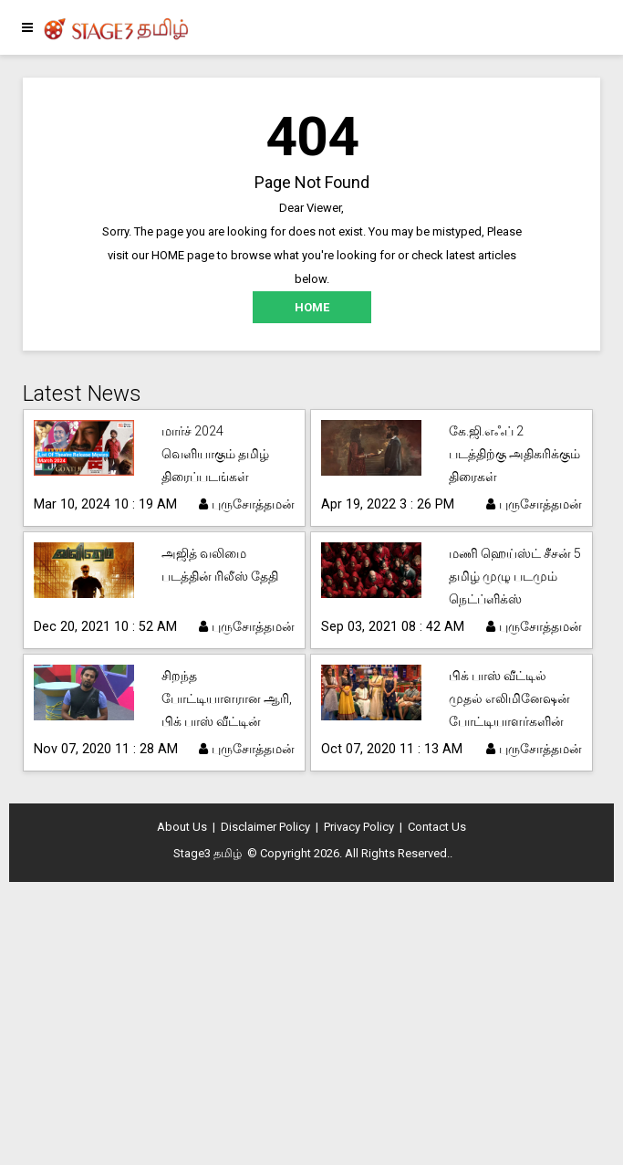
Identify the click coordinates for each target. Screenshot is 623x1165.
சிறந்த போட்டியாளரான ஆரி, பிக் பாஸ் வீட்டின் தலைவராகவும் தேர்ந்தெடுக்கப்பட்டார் (226, 721)
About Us (182, 827)
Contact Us (437, 827)
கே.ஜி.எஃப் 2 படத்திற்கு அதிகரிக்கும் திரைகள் (514, 454)
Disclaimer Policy (265, 827)
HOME (312, 307)
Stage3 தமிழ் (207, 853)
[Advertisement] (311, 1028)
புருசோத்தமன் (247, 504)
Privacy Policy (359, 827)
